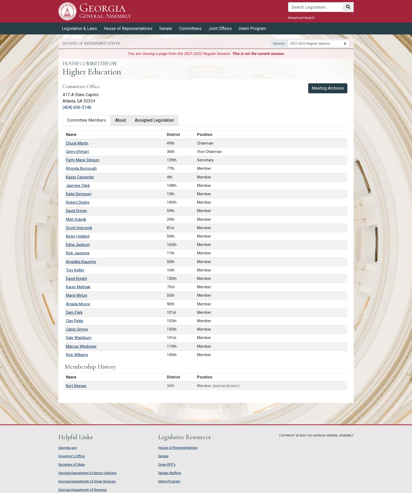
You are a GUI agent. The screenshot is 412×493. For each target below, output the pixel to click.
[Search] (315, 7)
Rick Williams (77, 355)
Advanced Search (301, 18)
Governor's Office (71, 456)
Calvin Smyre (77, 329)
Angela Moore (78, 304)
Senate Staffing (169, 473)
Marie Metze (76, 295)
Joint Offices (220, 28)
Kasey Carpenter (80, 177)
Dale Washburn (78, 338)
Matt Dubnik (76, 219)
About (120, 120)
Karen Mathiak (78, 287)
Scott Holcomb (79, 228)
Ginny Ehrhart (77, 152)
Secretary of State (71, 464)
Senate (165, 28)
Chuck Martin (77, 143)
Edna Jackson (78, 245)
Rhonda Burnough (81, 168)
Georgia (105, 11)
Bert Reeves (76, 386)
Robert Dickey (78, 202)
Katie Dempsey (78, 194)
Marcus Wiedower (81, 346)
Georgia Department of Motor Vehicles (87, 473)
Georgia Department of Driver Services (87, 481)
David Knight (76, 278)
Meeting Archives (329, 88)
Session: (279, 43)
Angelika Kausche (81, 262)
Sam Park (74, 312)
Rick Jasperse (78, 253)
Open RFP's (167, 464)
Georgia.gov (67, 448)
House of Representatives (128, 28)
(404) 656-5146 (77, 107)
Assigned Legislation (154, 120)
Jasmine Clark (78, 185)
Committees (190, 28)
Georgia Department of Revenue (82, 490)
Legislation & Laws (79, 28)
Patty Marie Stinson (82, 160)
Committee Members (86, 120)
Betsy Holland (77, 236)
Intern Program (252, 28)
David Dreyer (76, 211)
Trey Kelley (75, 270)
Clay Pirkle (74, 321)
